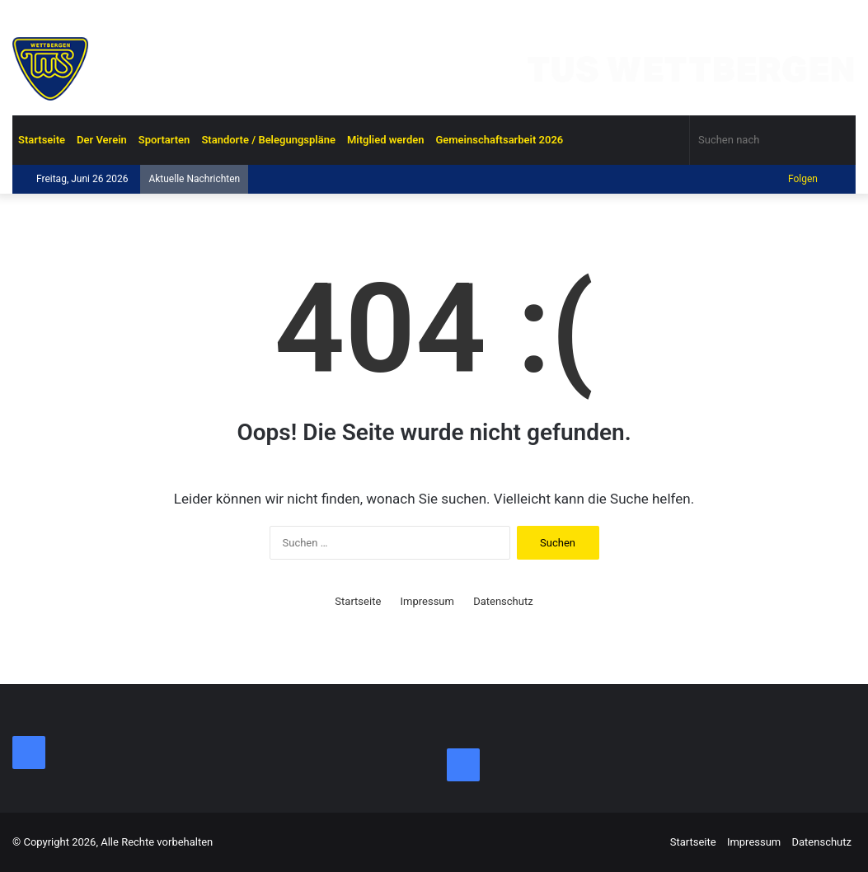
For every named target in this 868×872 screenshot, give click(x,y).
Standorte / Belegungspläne (268, 140)
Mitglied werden (386, 140)
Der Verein (102, 140)
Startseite (41, 140)
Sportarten (164, 140)
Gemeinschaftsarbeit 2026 (499, 140)
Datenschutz (503, 601)
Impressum (427, 601)
